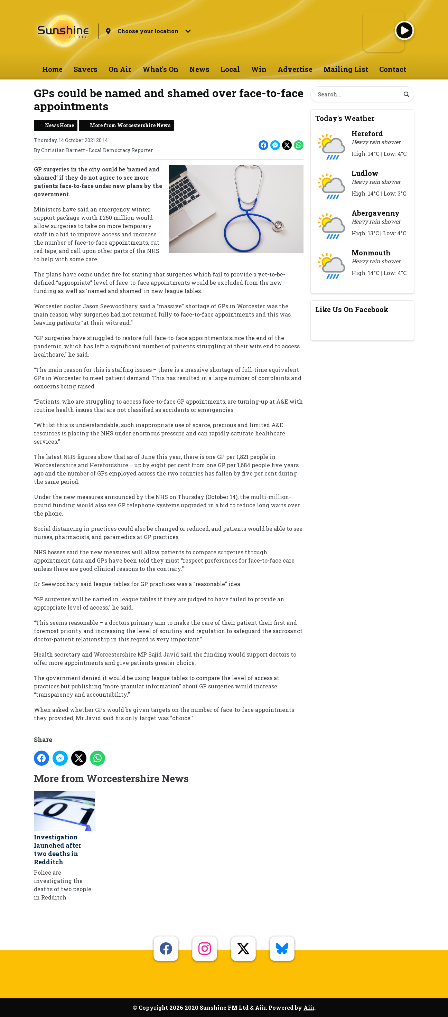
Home (52, 69)
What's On (160, 69)
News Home (59, 125)
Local (230, 69)
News (199, 69)
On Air (120, 69)
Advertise (295, 69)
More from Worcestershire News (130, 125)
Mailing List (346, 69)
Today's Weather (344, 118)
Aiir (309, 1007)
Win (259, 69)
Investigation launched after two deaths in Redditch (64, 828)
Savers (85, 69)
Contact (392, 69)
